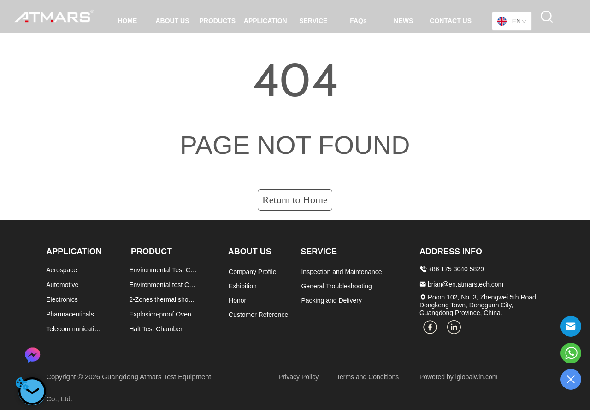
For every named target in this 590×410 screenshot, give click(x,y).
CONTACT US (451, 20)
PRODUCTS (217, 20)
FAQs (358, 20)
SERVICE (313, 20)
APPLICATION (265, 20)
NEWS (403, 20)
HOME (127, 20)
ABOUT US (172, 20)
